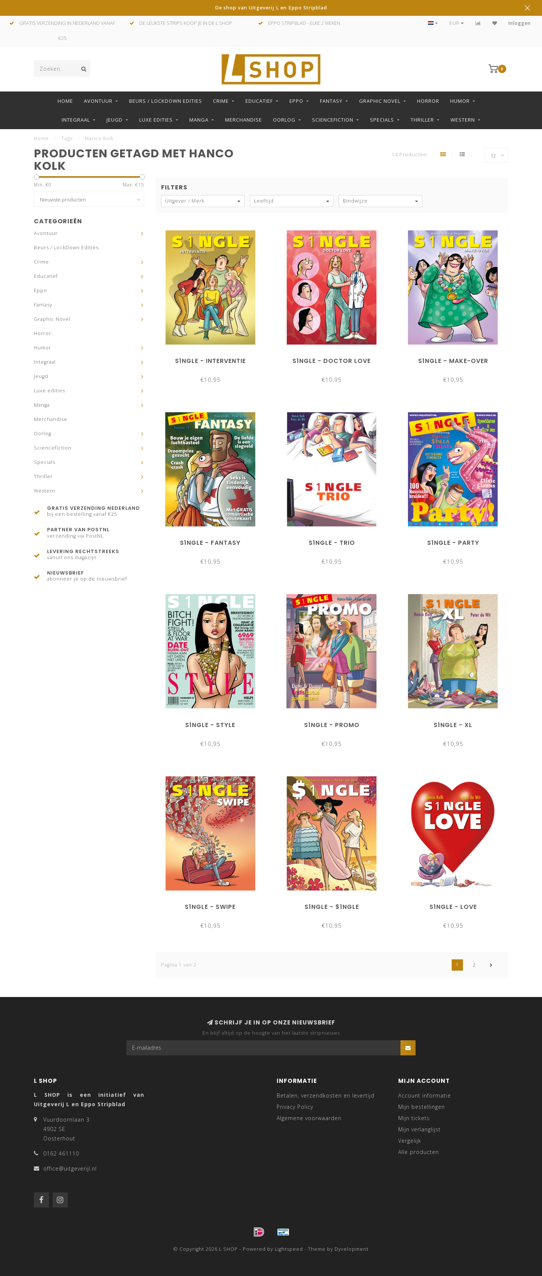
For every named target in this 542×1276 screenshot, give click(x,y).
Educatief (259, 101)
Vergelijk (409, 1140)
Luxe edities (156, 119)
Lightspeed (289, 1249)
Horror (428, 101)
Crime (221, 101)
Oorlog (284, 119)
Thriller (422, 119)
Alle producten (418, 1152)
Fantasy (331, 101)
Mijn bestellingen (421, 1106)
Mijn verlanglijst (419, 1129)
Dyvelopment (351, 1249)
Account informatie (424, 1095)
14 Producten (409, 154)
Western (463, 119)
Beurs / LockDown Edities (165, 101)
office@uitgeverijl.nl (70, 1168)
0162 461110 (61, 1153)
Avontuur (98, 101)
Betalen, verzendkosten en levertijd (326, 1095)
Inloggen (520, 23)
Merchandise (243, 119)
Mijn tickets (414, 1118)
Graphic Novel (379, 101)
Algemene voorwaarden (309, 1118)
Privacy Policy (295, 1106)
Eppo (296, 101)
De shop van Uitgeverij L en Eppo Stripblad (271, 8)
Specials (382, 119)
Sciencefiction (332, 119)
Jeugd (115, 119)
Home (65, 101)
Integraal (76, 119)
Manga (199, 119)
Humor (460, 101)
